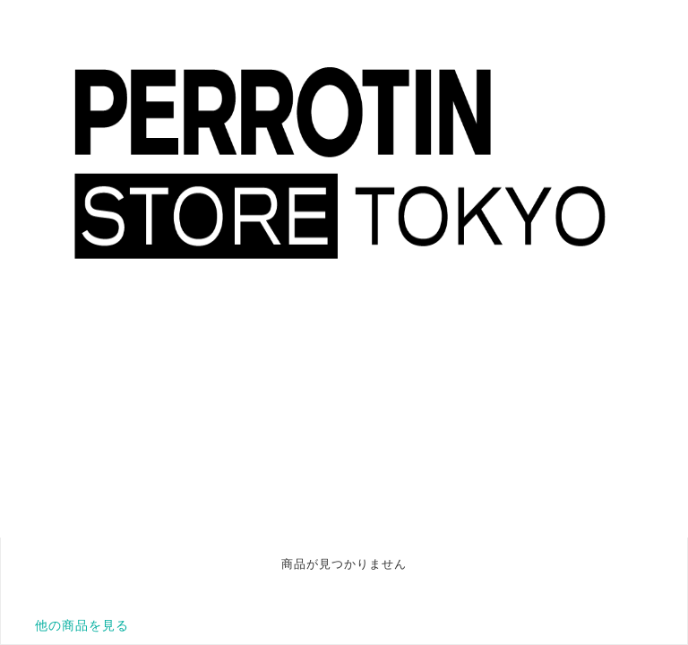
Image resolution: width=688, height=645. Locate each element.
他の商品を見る (82, 625)
